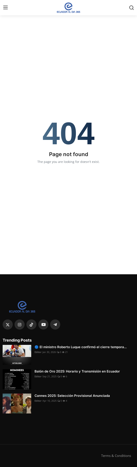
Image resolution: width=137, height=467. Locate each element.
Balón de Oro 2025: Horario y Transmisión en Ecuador (77, 371)
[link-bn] (69, 21)
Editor (38, 352)
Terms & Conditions (116, 455)
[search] (131, 7)
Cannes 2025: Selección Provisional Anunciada (72, 396)
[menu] (5, 7)
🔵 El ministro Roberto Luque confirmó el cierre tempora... (81, 347)
